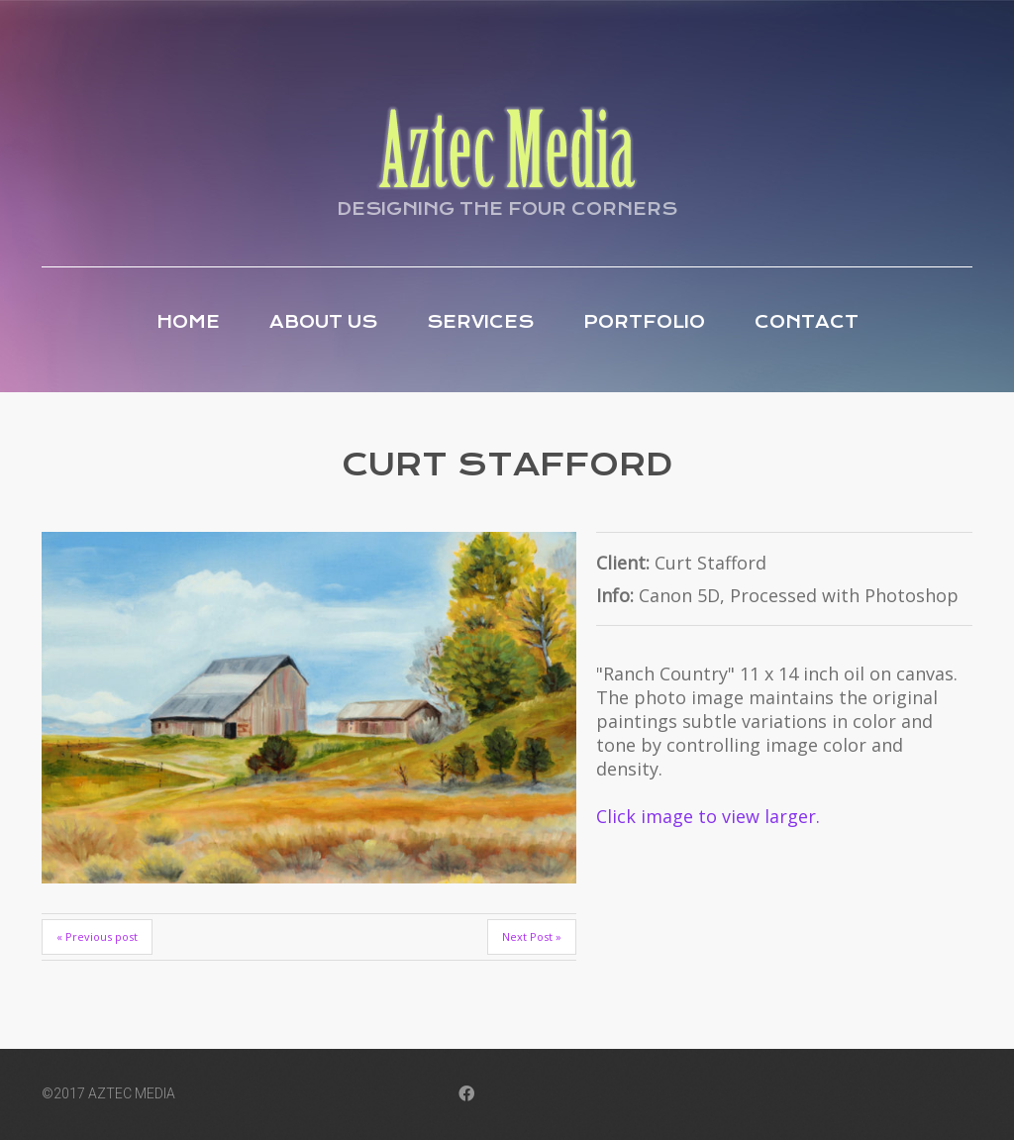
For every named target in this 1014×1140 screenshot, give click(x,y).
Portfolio (644, 322)
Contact (807, 322)
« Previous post (97, 936)
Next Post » (531, 936)
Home (188, 322)
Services (480, 322)
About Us (323, 322)
